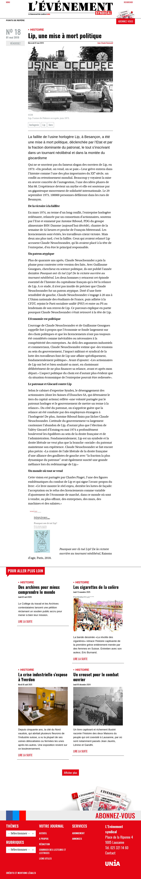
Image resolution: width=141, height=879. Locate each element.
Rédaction (44, 844)
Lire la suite (25, 621)
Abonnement (78, 833)
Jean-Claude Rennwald (105, 43)
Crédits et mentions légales (21, 873)
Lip (43, 125)
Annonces (77, 838)
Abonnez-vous (125, 21)
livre (51, 125)
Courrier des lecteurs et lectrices (52, 851)
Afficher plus (70, 772)
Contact (110, 852)
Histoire (37, 29)
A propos (43, 838)
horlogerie (34, 125)
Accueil (43, 833)
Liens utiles (45, 858)
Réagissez (15, 43)
